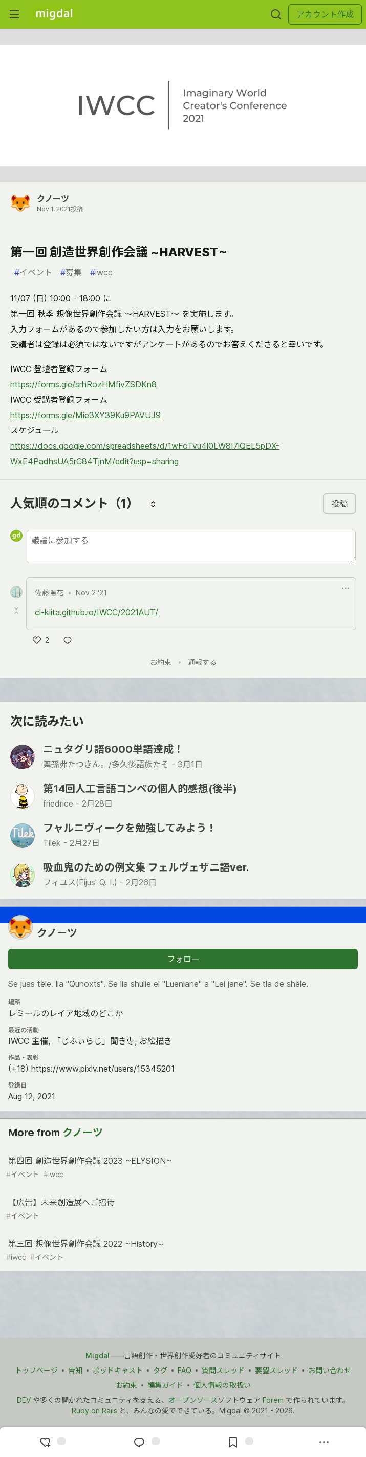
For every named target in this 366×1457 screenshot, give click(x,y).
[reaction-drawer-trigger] (51, 1442)
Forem (273, 1400)
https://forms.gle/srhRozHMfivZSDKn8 (83, 384)
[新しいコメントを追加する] (191, 546)
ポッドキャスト (118, 1370)
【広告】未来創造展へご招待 (182, 1209)
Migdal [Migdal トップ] (97, 1355)
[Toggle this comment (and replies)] (17, 610)
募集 (71, 272)
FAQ (184, 1370)
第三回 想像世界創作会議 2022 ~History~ (182, 1250)
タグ (160, 1370)
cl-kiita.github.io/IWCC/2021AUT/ (96, 612)
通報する (202, 662)
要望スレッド (276, 1370)
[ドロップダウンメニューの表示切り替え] (345, 588)
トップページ (36, 1370)
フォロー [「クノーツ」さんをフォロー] (183, 959)
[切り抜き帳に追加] (239, 1442)
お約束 (160, 662)
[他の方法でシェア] (324, 1442)
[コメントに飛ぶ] (145, 1442)
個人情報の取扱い (222, 1385)
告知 (75, 1370)
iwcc (101, 272)
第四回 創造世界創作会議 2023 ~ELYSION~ (182, 1168)
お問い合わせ (329, 1370)
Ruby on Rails (94, 1410)
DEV (24, 1400)
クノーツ (53, 198)
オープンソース (193, 1400)
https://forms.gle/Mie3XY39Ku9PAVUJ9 (85, 415)
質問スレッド (223, 1370)
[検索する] (276, 14)
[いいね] (41, 640)
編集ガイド (165, 1385)
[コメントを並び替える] (153, 503)
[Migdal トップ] (54, 14)
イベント (33, 272)
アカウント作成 (325, 14)
